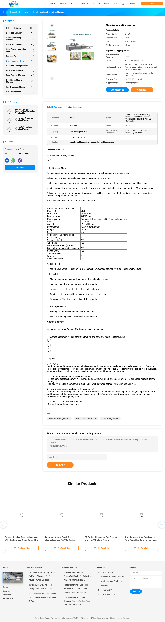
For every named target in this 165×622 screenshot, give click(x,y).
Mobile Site (7, 595)
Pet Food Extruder (20, 28)
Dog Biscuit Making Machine (20, 81)
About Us (7, 584)
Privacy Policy (9, 598)
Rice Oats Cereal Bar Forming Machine (23, 128)
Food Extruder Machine (20, 75)
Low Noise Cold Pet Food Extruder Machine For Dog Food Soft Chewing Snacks (77, 601)
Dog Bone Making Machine (20, 65)
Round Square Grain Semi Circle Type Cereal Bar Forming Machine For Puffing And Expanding (141, 540)
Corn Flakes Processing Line (20, 50)
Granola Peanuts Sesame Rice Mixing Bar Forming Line (25, 111)
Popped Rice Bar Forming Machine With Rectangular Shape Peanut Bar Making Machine (21, 540)
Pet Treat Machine (20, 91)
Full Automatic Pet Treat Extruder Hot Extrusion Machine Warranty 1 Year (42, 597)
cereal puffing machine (110, 419)
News (5, 587)
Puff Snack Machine (20, 70)
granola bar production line (86, 419)
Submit (60, 465)
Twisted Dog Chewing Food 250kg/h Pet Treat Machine (40, 587)
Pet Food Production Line (20, 56)
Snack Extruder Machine (20, 87)
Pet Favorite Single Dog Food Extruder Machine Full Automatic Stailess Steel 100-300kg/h (77, 588)
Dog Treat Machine (20, 44)
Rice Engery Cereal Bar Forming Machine (24, 119)
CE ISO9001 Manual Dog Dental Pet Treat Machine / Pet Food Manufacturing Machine (42, 576)
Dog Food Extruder (20, 33)
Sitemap (6, 591)
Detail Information (54, 107)
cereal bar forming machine (59, 419)
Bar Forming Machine (20, 61)
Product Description (74, 107)
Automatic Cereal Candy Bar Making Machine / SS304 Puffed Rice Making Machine (60, 540)
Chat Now (152, 4)
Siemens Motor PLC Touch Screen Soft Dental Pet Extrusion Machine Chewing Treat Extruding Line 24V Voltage (77, 576)
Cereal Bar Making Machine (20, 39)
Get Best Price (117, 90)
